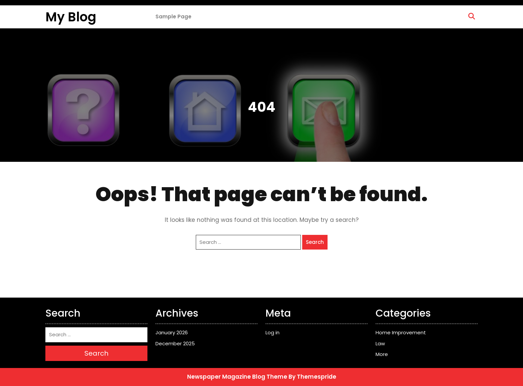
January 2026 (171, 332)
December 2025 (175, 343)
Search (315, 242)
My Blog (70, 17)
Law (380, 343)
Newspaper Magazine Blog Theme (237, 377)
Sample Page (173, 16)
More (382, 354)
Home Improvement (401, 332)
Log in (273, 332)
